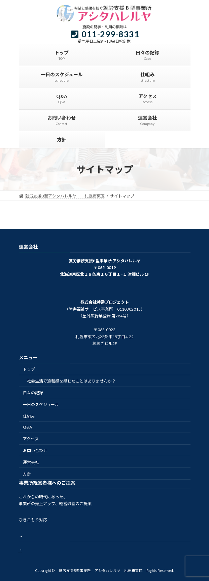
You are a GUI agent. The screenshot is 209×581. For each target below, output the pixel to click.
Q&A (27, 427)
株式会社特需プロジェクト (104, 302)
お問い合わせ (35, 450)
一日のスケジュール (41, 404)
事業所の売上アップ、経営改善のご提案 (55, 503)
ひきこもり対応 (33, 520)
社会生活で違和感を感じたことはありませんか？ (71, 381)
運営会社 (31, 462)
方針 (27, 474)
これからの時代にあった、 (43, 496)
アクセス (31, 439)
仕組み (29, 416)
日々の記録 (33, 392)
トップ (29, 369)
